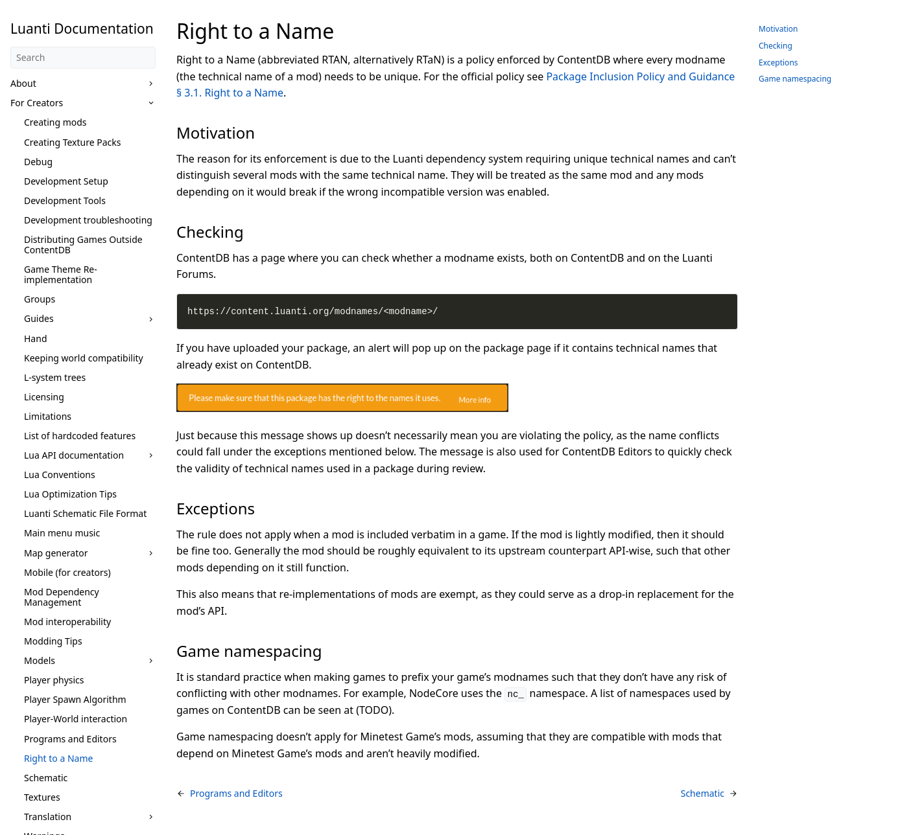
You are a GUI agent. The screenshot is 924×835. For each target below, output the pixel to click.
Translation (47, 816)
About (23, 83)
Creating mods (55, 122)
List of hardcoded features (80, 435)
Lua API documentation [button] (74, 455)
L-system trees (55, 377)
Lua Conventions (59, 474)
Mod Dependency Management (61, 597)
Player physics (54, 680)
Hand (35, 338)
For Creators (36, 103)
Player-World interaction (75, 719)
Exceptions (778, 62)
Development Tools (65, 200)
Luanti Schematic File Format (85, 513)
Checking (775, 45)
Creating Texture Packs (72, 142)
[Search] (83, 58)
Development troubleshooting (88, 220)
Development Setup (66, 181)
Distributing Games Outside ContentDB (83, 244)
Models (39, 660)
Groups (39, 299)
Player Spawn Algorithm (75, 699)
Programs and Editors (70, 739)
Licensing (44, 397)
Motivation (778, 28)
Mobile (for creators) (67, 572)
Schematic (45, 778)
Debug (38, 161)
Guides (39, 318)
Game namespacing (795, 78)
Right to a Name (58, 758)
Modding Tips (53, 641)
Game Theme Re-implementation (60, 274)
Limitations (47, 416)
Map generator (56, 553)
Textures (42, 797)
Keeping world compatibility (83, 358)
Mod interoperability (67, 621)
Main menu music (62, 533)
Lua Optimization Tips (70, 494)
